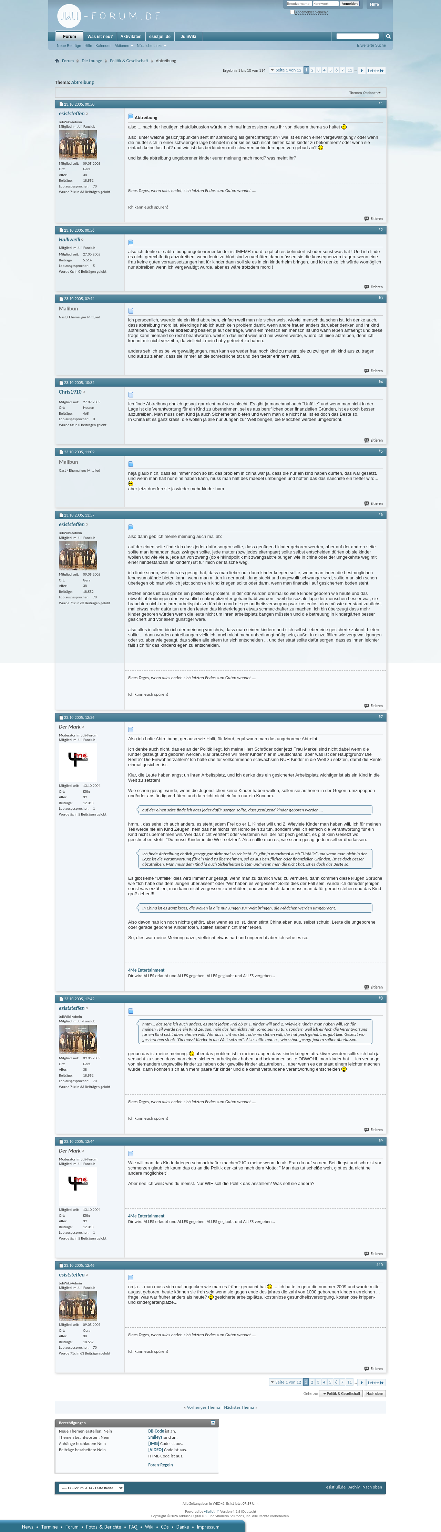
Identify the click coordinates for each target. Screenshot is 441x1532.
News (27, 1527)
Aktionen (121, 46)
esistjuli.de (160, 36)
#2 (381, 229)
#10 (380, 1264)
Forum (69, 36)
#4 (381, 381)
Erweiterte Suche (371, 45)
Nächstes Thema (239, 1407)
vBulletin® (211, 1511)
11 (350, 70)
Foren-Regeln (160, 1464)
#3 (381, 298)
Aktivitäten (131, 36)
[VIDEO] (155, 1449)
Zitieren (374, 218)
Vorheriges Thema (203, 1407)
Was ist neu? (100, 36)
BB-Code (156, 1431)
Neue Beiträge (69, 46)
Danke (182, 1527)
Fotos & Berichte (103, 1527)
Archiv (354, 1487)
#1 (381, 103)
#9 (381, 1140)
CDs (165, 1527)
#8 (381, 998)
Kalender (103, 46)
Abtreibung (82, 82)
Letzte (376, 70)
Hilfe (374, 4)
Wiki (149, 1527)
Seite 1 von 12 (288, 70)
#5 (381, 451)
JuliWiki (188, 36)
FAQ (133, 1527)
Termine (49, 1527)
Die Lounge (92, 60)
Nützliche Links (149, 46)
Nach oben (374, 1393)
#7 (381, 716)
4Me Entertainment (146, 970)
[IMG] (153, 1443)
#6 (381, 514)
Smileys (155, 1437)
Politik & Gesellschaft (129, 60)
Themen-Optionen (363, 92)
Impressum (208, 1527)
